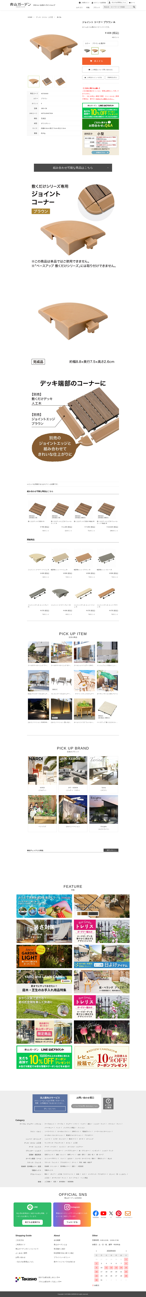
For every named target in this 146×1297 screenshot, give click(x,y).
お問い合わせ (20, 1257)
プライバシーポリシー (62, 1257)
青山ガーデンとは (60, 1244)
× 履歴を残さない (111, 850)
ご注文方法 (20, 1240)
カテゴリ (79, 7)
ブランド (96, 7)
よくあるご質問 (21, 1253)
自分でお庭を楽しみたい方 (49, 1277)
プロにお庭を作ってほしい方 (50, 1282)
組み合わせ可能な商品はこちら (73, 167)
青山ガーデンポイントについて (27, 1249)
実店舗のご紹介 (59, 1249)
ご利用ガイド (20, 1244)
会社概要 (57, 1240)
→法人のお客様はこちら (25, 1262)
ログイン (47, 484)
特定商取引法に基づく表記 (64, 1253)
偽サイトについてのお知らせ (64, 1262)
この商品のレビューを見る (93, 77)
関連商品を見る (112, 77)
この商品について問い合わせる (101, 70)
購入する (96, 61)
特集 (88, 7)
